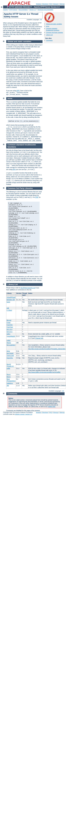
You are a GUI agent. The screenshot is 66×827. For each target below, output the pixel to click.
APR (18, 90)
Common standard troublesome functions (52, 29)
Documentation (23, 9)
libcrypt (9, 320)
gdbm (8, 334)
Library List (49, 35)
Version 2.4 (32, 9)
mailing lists (51, 406)
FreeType (10, 327)
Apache (5, 9)
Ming (8, 351)
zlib (8, 385)
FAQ (50, 4)
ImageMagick (11, 336)
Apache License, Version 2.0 (23, 414)
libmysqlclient (11, 345)
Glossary (55, 4)
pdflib (8, 368)
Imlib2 (8, 340)
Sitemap (62, 4)
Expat (8, 322)
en (41, 19)
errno (47, 26)
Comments (49, 40)
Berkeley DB (11, 300)
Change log (39, 338)
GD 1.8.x (9, 329)
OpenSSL (10, 358)
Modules (38, 4)
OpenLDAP (10, 355)
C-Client (9, 310)
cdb (8, 308)
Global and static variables (54, 24)
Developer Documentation (45, 9)
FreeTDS (10, 325)
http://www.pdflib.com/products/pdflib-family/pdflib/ (44, 372)
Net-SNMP (10, 353)
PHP (36, 197)
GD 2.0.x (9, 331)
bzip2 (8, 302)
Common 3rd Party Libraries (54, 32)
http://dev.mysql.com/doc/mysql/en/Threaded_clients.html (46, 349)
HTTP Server (13, 9)
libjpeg (9, 343)
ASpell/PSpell (11, 297)
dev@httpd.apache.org (27, 288)
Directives (45, 4)
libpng (8, 374)
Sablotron (10, 383)
